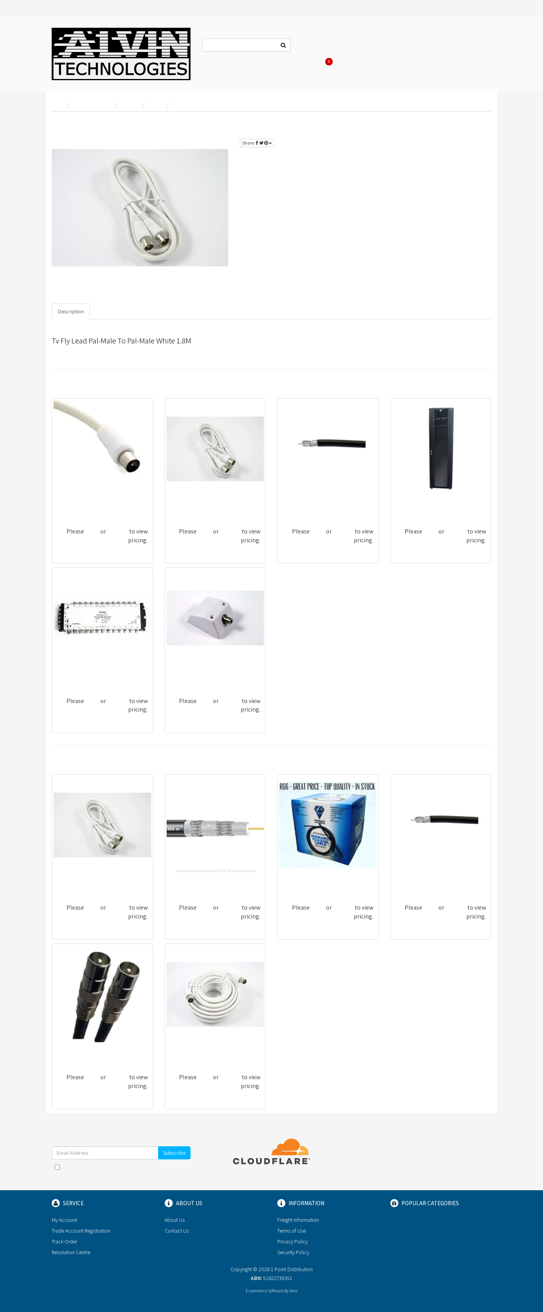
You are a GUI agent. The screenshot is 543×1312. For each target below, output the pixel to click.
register (474, 123)
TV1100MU (183, 1050)
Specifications (112, 311)
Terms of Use (291, 1230)
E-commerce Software (264, 1290)
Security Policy (293, 1252)
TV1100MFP (71, 504)
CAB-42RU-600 (414, 504)
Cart (327, 62)
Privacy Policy (292, 1241)
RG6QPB (293, 504)
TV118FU (181, 504)
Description (71, 311)
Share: (257, 143)
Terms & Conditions (138, 1167)
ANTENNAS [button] (97, 8)
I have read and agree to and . (121, 1171)
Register (406, 46)
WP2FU (179, 674)
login (448, 123)
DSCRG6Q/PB (299, 881)
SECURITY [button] (354, 8)
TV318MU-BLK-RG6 (81, 1050)
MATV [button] (325, 8)
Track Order (64, 1241)
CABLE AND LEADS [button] (227, 8)
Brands (62, 8)
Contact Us (314, 46)
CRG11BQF (183, 881)
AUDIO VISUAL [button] (136, 8)
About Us (349, 46)
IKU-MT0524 (72, 674)
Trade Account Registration (81, 1230)
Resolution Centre (71, 1252)
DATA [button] (264, 8)
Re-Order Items (446, 46)
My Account (64, 1219)
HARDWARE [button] (294, 8)
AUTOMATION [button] (179, 8)
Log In (378, 46)
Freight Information (298, 1219)
